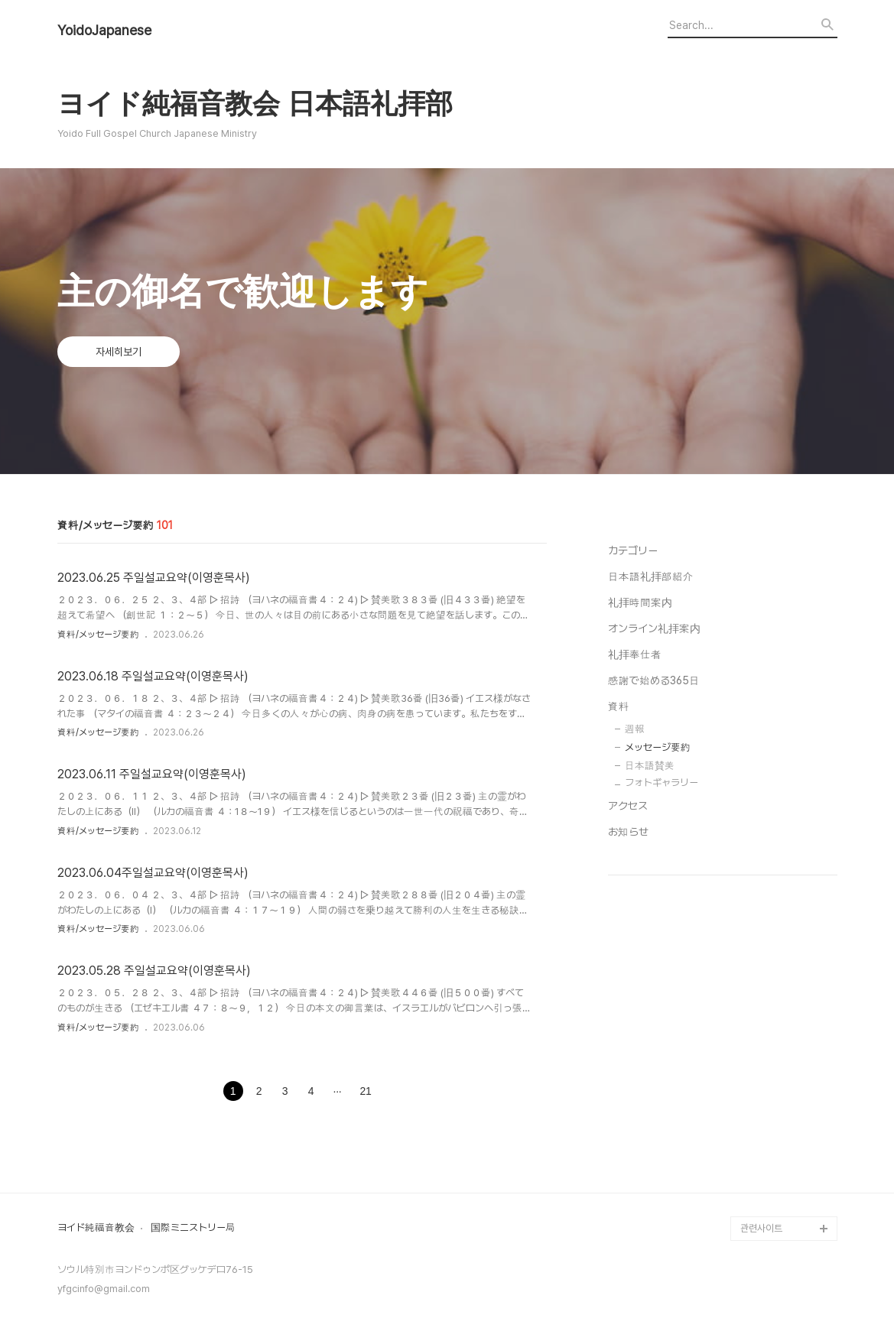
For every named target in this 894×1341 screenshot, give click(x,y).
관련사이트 (761, 1228)
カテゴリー (633, 550)
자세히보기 (118, 352)
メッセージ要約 (658, 747)
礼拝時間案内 (640, 602)
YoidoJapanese (104, 30)
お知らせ (628, 832)
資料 (618, 706)
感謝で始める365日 (654, 680)
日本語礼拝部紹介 (651, 576)
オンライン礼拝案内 (654, 628)
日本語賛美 (650, 765)
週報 (635, 729)
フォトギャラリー (661, 782)
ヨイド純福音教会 (96, 1227)
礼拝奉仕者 (635, 654)
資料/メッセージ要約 (98, 634)
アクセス (628, 806)
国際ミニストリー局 (193, 1227)
